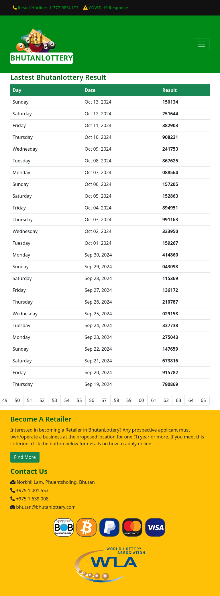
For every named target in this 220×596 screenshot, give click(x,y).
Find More (25, 457)
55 (79, 400)
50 (17, 400)
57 (104, 400)
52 (42, 400)
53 (54, 400)
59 (128, 400)
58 (116, 400)
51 (29, 400)
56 (91, 400)
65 (203, 400)
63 (178, 400)
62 (166, 400)
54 (66, 400)
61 (153, 400)
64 (190, 400)
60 (141, 400)
